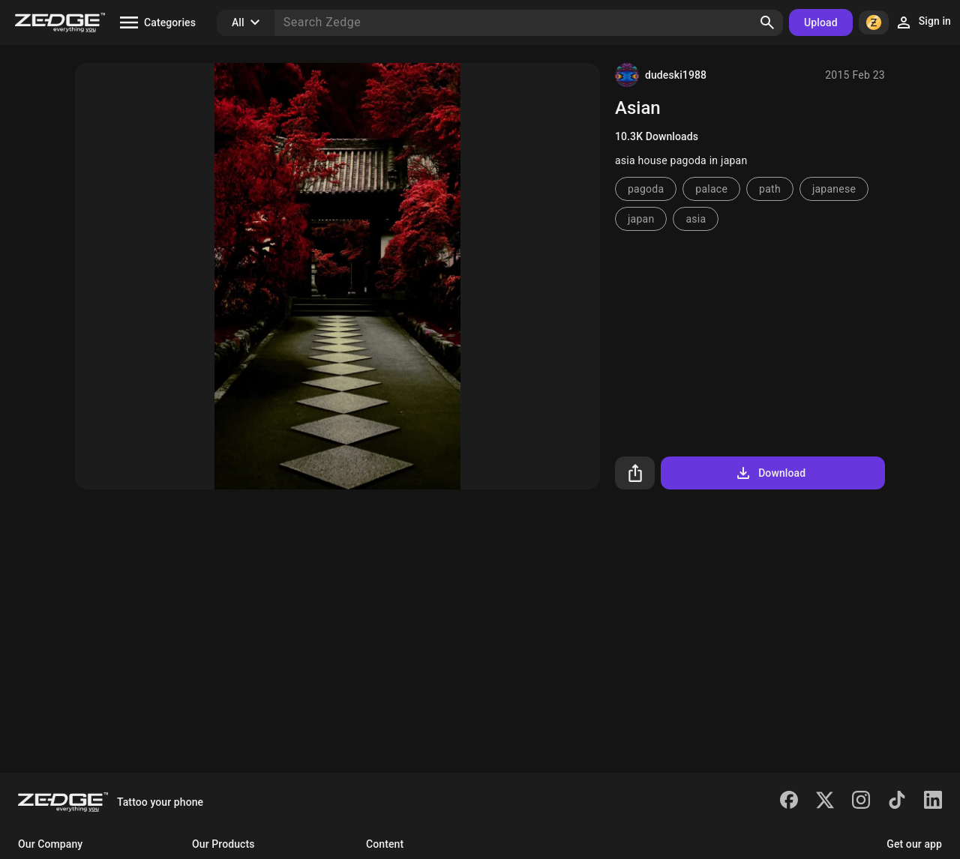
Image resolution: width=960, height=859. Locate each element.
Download (770, 473)
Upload (821, 22)
